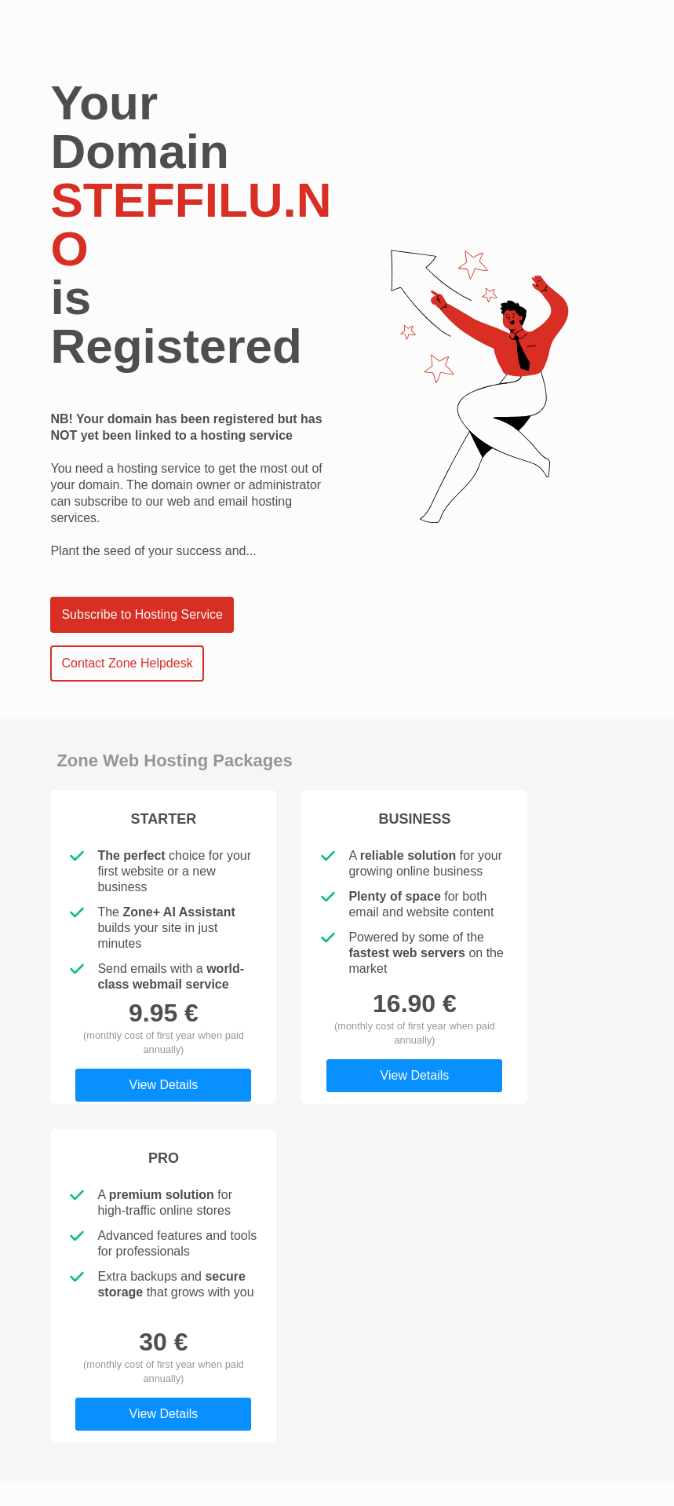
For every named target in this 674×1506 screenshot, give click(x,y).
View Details (164, 1084)
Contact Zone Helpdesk (126, 663)
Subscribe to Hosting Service (141, 614)
